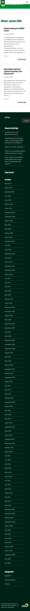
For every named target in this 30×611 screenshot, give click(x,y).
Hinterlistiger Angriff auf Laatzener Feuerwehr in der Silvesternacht (13, 69)
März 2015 (8, 429)
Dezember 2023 (10, 239)
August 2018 (9, 350)
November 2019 (10, 325)
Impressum (9, 170)
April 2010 (8, 536)
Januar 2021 (8, 301)
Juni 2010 (8, 528)
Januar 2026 (8, 185)
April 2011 (8, 499)
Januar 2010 (8, 548)
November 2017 (10, 367)
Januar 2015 (8, 433)
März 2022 (8, 255)
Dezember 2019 (10, 321)
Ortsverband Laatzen (14, 4)
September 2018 (10, 346)
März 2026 (8, 181)
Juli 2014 (7, 453)
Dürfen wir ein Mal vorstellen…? (15, 144)
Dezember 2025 (10, 189)
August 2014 (9, 449)
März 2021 (8, 292)
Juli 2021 (7, 276)
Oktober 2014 (9, 445)
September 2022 (10, 251)
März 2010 (8, 540)
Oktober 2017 (9, 371)
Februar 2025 (9, 202)
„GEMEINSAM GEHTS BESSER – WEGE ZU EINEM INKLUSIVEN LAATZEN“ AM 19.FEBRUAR (14, 138)
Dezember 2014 (10, 437)
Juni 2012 (8, 482)
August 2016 (9, 404)
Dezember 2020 (10, 305)
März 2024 (8, 226)
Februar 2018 (9, 363)
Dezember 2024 (10, 210)
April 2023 (8, 247)
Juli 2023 (7, 243)
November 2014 (10, 441)
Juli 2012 (7, 478)
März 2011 (8, 503)
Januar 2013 (8, 474)
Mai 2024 (8, 222)
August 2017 (9, 379)
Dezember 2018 (10, 338)
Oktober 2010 (9, 515)
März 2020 (8, 317)
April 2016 (8, 412)
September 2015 (10, 424)
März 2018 (8, 358)
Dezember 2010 (10, 507)
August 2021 (9, 272)
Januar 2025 (8, 206)
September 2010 (10, 519)
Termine (7, 581)
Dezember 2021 (10, 264)
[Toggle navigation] (27, 11)
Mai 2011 (8, 495)
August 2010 (9, 523)
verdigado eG (11, 605)
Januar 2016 (8, 420)
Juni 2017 (8, 383)
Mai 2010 (8, 532)
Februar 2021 (9, 297)
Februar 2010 (9, 544)
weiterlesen (22, 57)
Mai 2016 (8, 408)
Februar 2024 (9, 231)
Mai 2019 (8, 330)
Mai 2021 (8, 284)
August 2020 (9, 313)
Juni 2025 (8, 193)
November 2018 (10, 342)
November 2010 (10, 511)
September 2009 (10, 552)
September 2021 (10, 268)
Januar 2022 (8, 259)
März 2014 (8, 470)
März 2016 (8, 416)
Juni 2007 (8, 561)
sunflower (13, 603)
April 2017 (8, 387)
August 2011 (9, 490)
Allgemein (6, 53)
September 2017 (10, 375)
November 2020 (10, 309)
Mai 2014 (8, 462)
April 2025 (8, 198)
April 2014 (8, 466)
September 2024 (10, 214)
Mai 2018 (8, 354)
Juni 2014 (8, 457)
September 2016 (10, 400)
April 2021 (8, 288)
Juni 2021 (8, 280)
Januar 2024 (8, 235)
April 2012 (8, 486)
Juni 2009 (8, 556)
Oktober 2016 (9, 396)
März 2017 (8, 391)
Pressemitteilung (10, 577)
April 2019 (8, 334)
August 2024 (9, 218)
